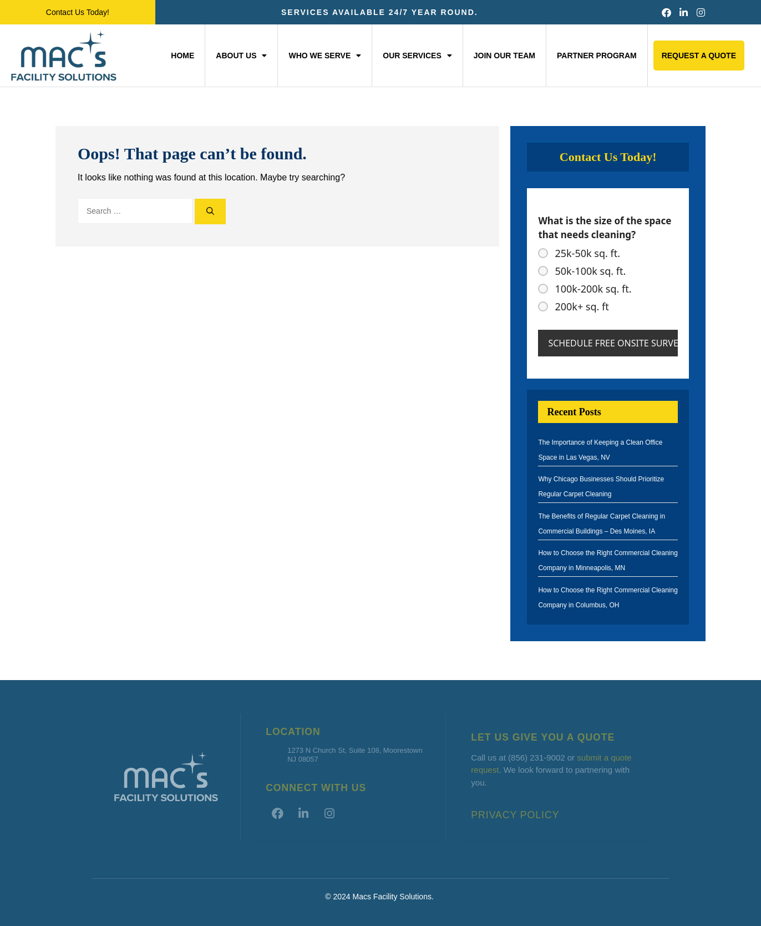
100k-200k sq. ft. (593, 288)
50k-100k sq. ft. (590, 270)
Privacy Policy (515, 815)
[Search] (210, 211)
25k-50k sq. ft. (587, 253)
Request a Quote (699, 55)
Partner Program (597, 55)
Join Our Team (504, 55)
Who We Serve (324, 55)
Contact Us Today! (77, 12)
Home (182, 55)
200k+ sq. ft (581, 306)
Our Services (417, 55)
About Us (241, 55)
